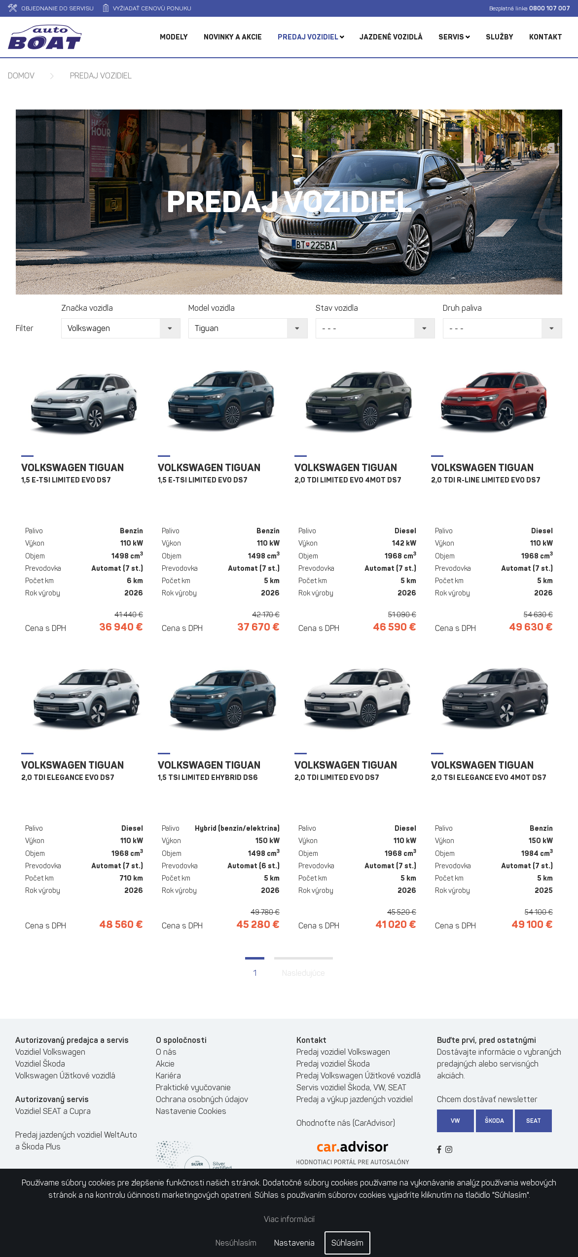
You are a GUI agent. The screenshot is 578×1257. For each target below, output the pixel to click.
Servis (454, 37)
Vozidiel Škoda (40, 1064)
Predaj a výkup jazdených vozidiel (354, 1099)
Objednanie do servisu (51, 8)
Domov (21, 75)
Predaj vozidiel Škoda (333, 1064)
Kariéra (168, 1075)
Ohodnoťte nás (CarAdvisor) (345, 1123)
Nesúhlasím (236, 1243)
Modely (174, 37)
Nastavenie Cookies (191, 1111)
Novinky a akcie (233, 37)
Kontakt (545, 37)
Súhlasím (347, 1243)
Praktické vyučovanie (193, 1087)
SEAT (533, 1120)
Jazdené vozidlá (391, 37)
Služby (499, 37)
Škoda (494, 1120)
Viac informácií (289, 1219)
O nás (166, 1052)
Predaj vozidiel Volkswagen (343, 1052)
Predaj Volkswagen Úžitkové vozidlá (358, 1075)
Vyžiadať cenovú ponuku (147, 8)
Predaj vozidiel (311, 37)
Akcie (165, 1064)
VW (455, 1120)
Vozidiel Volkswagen (50, 1052)
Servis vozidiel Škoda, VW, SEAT (351, 1087)
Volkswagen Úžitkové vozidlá (65, 1075)
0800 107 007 (549, 8)
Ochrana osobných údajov (202, 1099)
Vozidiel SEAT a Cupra (53, 1111)
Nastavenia (294, 1243)
